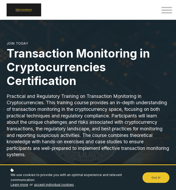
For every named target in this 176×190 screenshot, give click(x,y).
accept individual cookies (54, 185)
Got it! (155, 177)
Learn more (19, 185)
